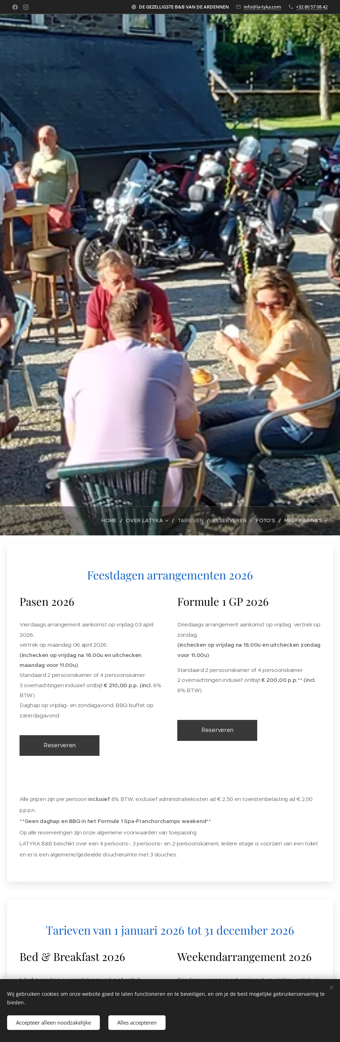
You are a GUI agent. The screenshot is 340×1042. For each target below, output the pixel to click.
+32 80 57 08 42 (312, 7)
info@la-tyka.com (262, 7)
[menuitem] (57, 521)
